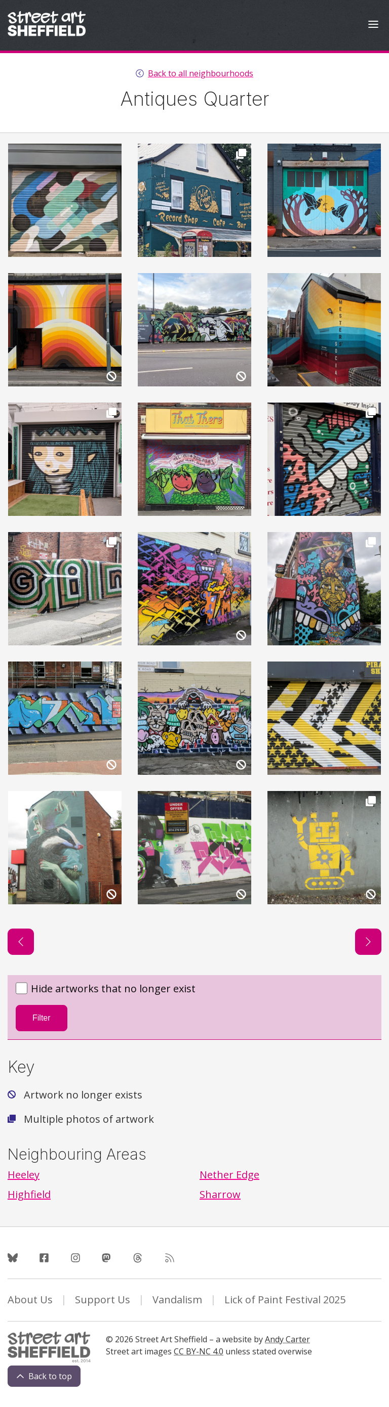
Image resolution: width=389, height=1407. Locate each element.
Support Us (102, 1299)
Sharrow (220, 1194)
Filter (41, 1018)
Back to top (44, 1376)
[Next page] (368, 942)
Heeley (24, 1174)
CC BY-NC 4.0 (198, 1351)
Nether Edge (229, 1174)
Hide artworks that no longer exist (106, 989)
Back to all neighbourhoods (200, 73)
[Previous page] (21, 942)
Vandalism (177, 1299)
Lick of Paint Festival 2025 (284, 1299)
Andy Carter (287, 1339)
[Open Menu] (373, 25)
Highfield (29, 1194)
